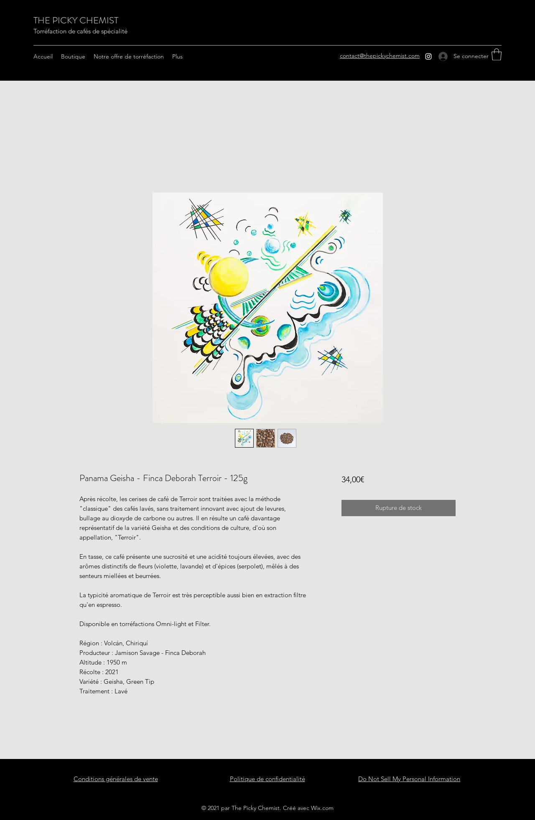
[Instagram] (428, 56)
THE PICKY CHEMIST (75, 20)
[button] (497, 54)
